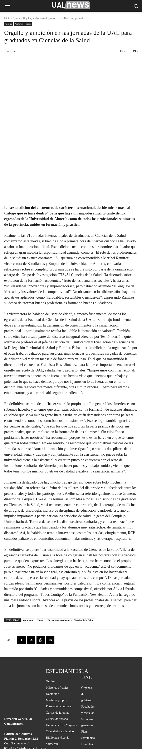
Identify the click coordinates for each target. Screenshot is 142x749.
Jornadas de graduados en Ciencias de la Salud (70, 573)
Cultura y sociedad (23, 24)
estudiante (28, 573)
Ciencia (16, 18)
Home (40, 573)
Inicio (7, 18)
